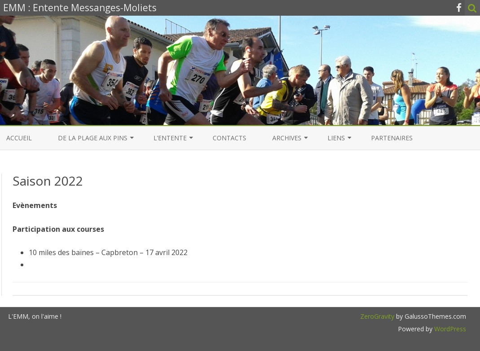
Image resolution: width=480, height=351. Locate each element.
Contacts (229, 138)
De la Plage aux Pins (92, 138)
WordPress (449, 329)
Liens (336, 138)
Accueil (19, 138)
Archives (286, 138)
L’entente (170, 138)
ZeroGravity (377, 316)
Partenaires (392, 138)
